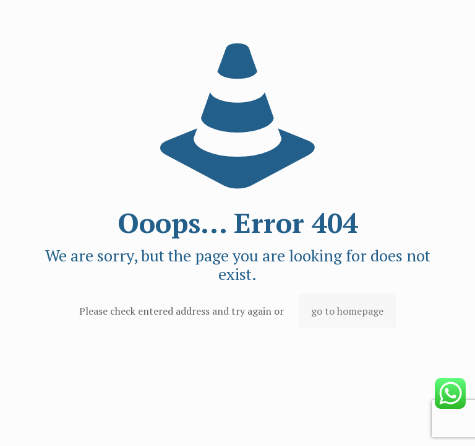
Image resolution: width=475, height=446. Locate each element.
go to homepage (347, 311)
